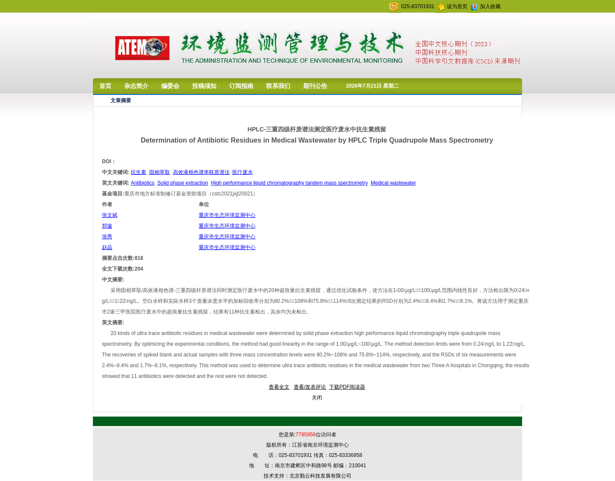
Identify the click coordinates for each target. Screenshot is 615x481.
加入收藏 (490, 6)
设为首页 (457, 6)
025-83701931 (417, 6)
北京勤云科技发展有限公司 (320, 476)
